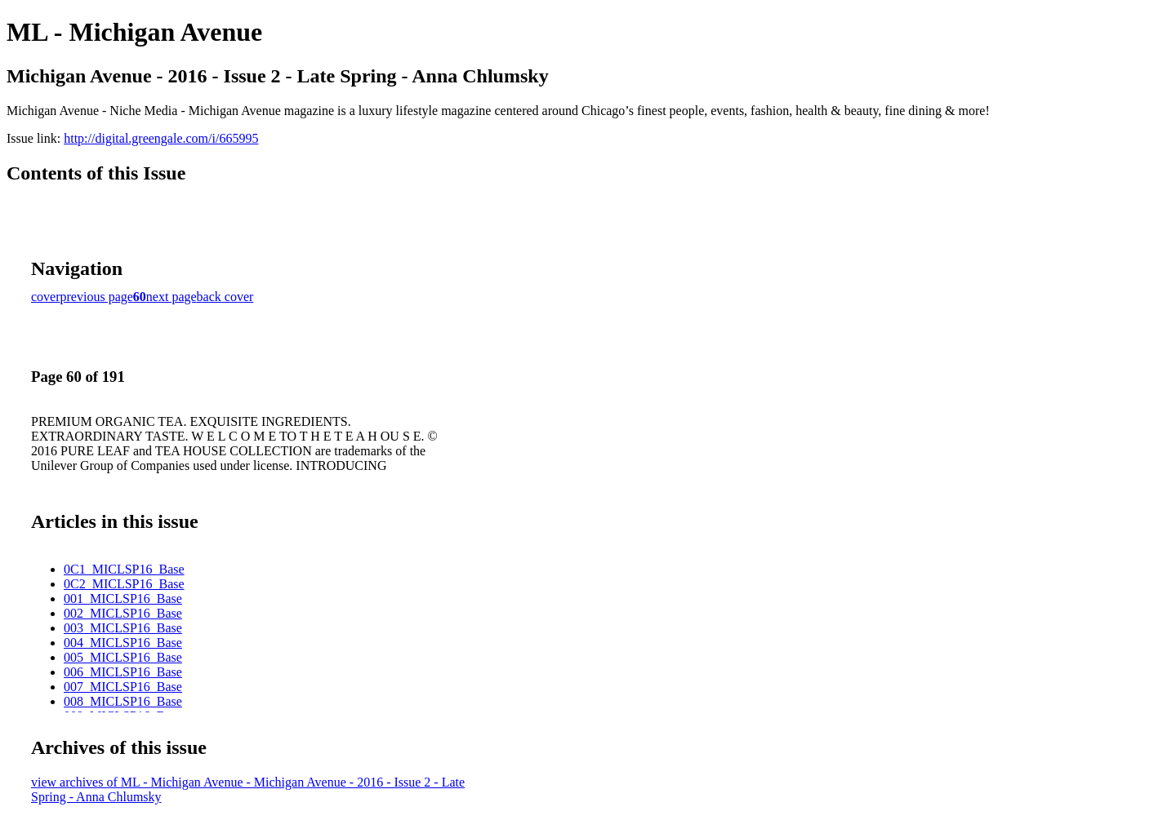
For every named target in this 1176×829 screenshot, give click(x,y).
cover (45, 297)
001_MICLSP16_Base (123, 598)
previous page (96, 297)
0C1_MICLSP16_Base (124, 569)
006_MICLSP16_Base (123, 672)
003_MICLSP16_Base (123, 628)
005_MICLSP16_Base (123, 657)
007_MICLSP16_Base (123, 687)
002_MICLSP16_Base (123, 613)
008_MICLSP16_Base (123, 701)
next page (171, 297)
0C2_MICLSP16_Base (124, 584)
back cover (225, 297)
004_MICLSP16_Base (123, 642)
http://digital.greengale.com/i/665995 (161, 138)
